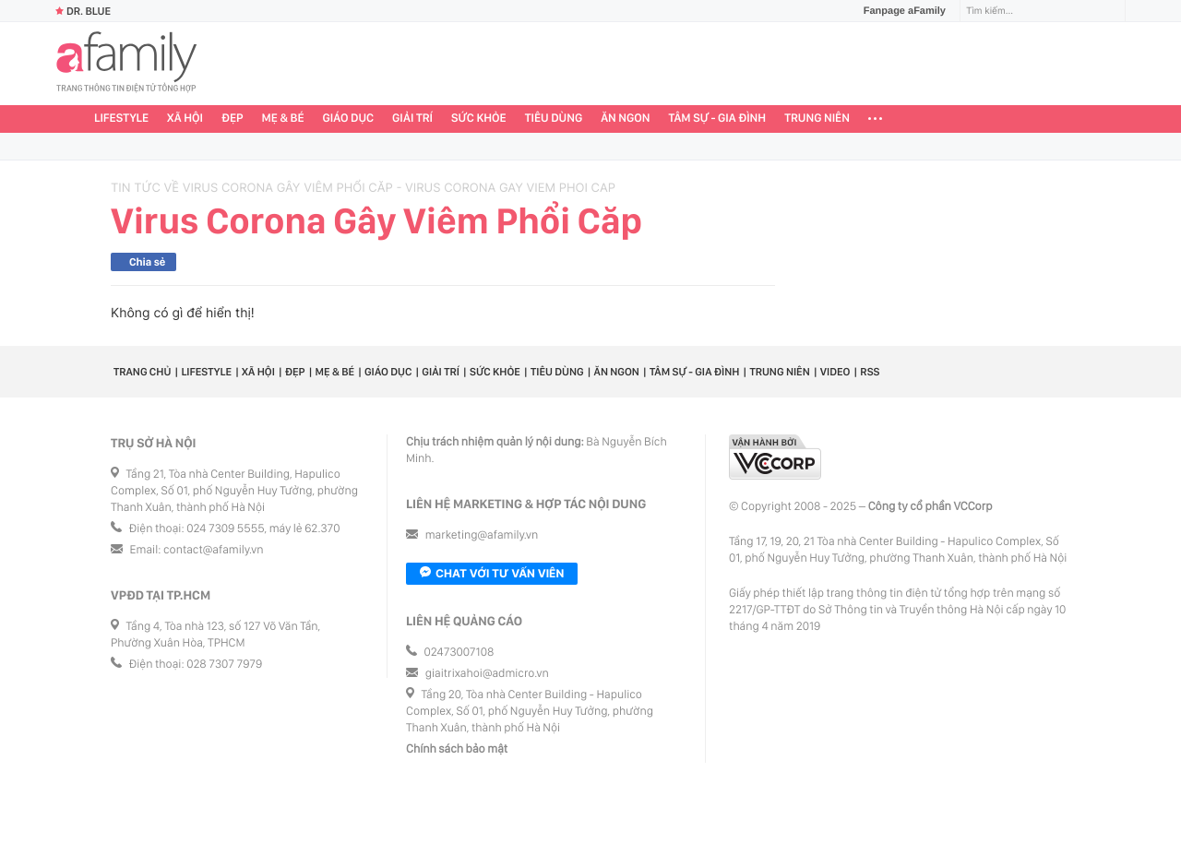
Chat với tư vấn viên (492, 574)
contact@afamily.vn (213, 550)
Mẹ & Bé (283, 118)
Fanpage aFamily (898, 11)
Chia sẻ (147, 261)
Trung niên (817, 118)
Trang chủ (142, 371)
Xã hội (185, 118)
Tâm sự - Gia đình (718, 118)
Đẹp (232, 118)
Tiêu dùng (554, 118)
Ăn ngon (625, 118)
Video (835, 371)
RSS (869, 371)
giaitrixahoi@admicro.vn (487, 674)
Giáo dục (349, 118)
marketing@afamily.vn (482, 535)
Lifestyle (121, 118)
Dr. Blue (83, 11)
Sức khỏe (479, 118)
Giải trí (412, 118)
